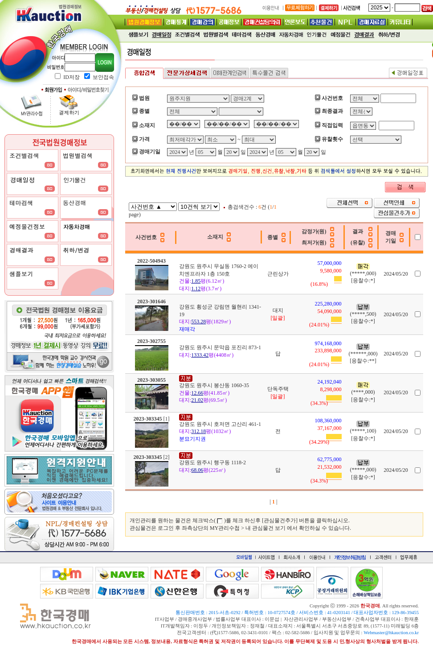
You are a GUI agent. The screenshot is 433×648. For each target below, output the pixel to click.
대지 (278, 310)
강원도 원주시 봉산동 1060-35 (214, 385)
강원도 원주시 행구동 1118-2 (212, 462)
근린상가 (278, 274)
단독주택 (278, 389)
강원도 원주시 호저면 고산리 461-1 (220, 424)
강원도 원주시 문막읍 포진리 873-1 (220, 347)
